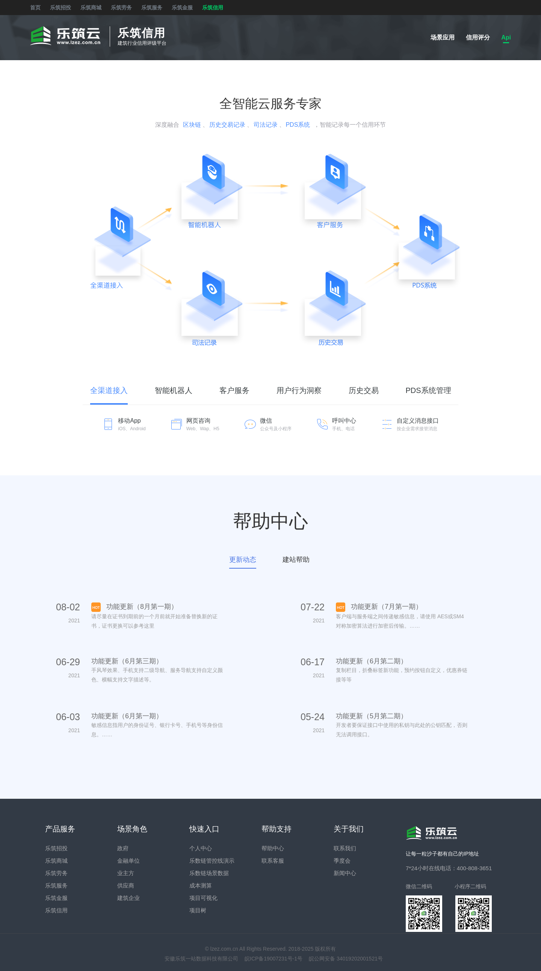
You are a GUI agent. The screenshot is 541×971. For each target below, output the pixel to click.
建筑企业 (128, 898)
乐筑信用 (212, 8)
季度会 (342, 860)
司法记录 (266, 125)
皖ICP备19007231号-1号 (273, 959)
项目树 (197, 910)
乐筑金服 (182, 8)
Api (506, 37)
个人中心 (200, 848)
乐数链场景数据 (209, 873)
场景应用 (443, 37)
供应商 (125, 885)
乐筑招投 (60, 8)
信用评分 (478, 37)
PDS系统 (298, 125)
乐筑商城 (90, 8)
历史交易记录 (227, 125)
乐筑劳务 (121, 8)
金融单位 (128, 860)
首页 (35, 8)
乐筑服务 (151, 8)
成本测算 (200, 885)
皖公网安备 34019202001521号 (346, 959)
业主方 (125, 873)
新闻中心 (345, 873)
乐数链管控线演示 (211, 860)
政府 (122, 848)
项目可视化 (203, 898)
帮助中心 (272, 848)
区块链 (192, 125)
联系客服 (272, 860)
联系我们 (345, 848)
